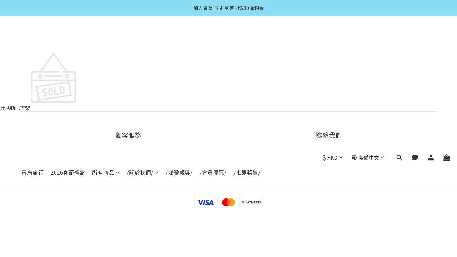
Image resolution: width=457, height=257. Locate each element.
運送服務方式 (128, 154)
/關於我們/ (143, 38)
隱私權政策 (128, 181)
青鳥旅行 (32, 38)
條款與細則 (128, 172)
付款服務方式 (128, 163)
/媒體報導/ (179, 38)
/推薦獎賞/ (246, 38)
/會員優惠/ (213, 38)
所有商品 (106, 38)
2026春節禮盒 (68, 38)
